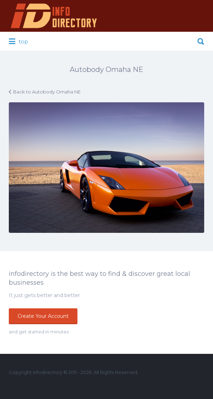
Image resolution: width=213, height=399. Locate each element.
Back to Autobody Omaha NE (47, 92)
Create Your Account (43, 316)
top (18, 41)
